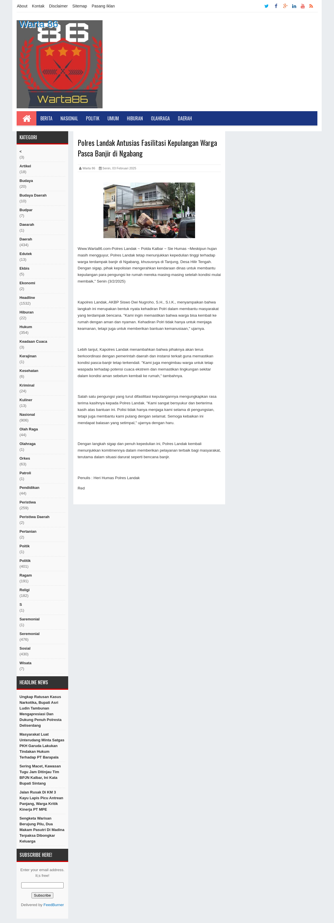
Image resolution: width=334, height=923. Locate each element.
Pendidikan (29, 487)
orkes (24, 458)
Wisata (25, 663)
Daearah (26, 224)
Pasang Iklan (103, 6)
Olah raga (28, 429)
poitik (24, 546)
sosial (24, 648)
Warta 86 (38, 23)
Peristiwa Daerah (34, 517)
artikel (25, 166)
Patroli (25, 473)
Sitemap (79, 6)
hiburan (26, 312)
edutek (25, 254)
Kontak (38, 6)
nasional (27, 414)
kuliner (25, 400)
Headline (27, 297)
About (22, 6)
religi (24, 590)
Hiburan (135, 118)
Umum (113, 118)
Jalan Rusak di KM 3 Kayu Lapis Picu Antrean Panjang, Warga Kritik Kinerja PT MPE (41, 801)
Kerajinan (27, 356)
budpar (26, 210)
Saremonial (29, 619)
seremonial (29, 634)
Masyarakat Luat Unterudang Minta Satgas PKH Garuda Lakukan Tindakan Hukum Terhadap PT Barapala (41, 745)
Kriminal (26, 385)
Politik (92, 118)
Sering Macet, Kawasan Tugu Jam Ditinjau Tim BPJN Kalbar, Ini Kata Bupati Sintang (40, 774)
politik (25, 560)
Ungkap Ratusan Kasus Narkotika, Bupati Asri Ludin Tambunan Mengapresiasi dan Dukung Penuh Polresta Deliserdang (40, 711)
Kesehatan (28, 371)
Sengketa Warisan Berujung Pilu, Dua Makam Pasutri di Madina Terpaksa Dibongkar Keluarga (41, 829)
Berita (46, 118)
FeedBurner (54, 905)
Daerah (185, 118)
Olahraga (160, 118)
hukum (25, 327)
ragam (25, 575)
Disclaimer (58, 6)
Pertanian (27, 531)
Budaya (26, 181)
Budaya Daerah (33, 195)
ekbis (24, 268)
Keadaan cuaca (33, 341)
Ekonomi (27, 283)
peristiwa (27, 502)
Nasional (69, 118)
